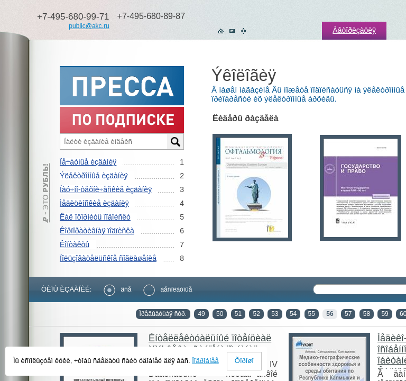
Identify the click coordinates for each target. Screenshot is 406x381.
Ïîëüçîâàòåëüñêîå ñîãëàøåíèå (108, 258)
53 (274, 314)
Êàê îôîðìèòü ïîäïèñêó (95, 217)
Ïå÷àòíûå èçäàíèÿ (88, 162)
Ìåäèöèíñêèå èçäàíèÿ (94, 203)
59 (384, 314)
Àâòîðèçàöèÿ (354, 30)
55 (311, 314)
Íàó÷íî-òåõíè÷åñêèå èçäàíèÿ (106, 189)
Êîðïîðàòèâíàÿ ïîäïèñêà (97, 230)
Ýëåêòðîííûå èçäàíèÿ (93, 175)
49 (201, 314)
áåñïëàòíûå (167, 289)
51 (238, 314)
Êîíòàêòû (74, 244)
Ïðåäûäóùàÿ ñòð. (163, 314)
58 (366, 314)
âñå (117, 289)
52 (256, 314)
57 (348, 314)
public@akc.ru (89, 26)
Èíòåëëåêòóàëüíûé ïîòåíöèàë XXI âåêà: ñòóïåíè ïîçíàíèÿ (210, 344)
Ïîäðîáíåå (205, 361)
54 (293, 314)
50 (219, 314)
